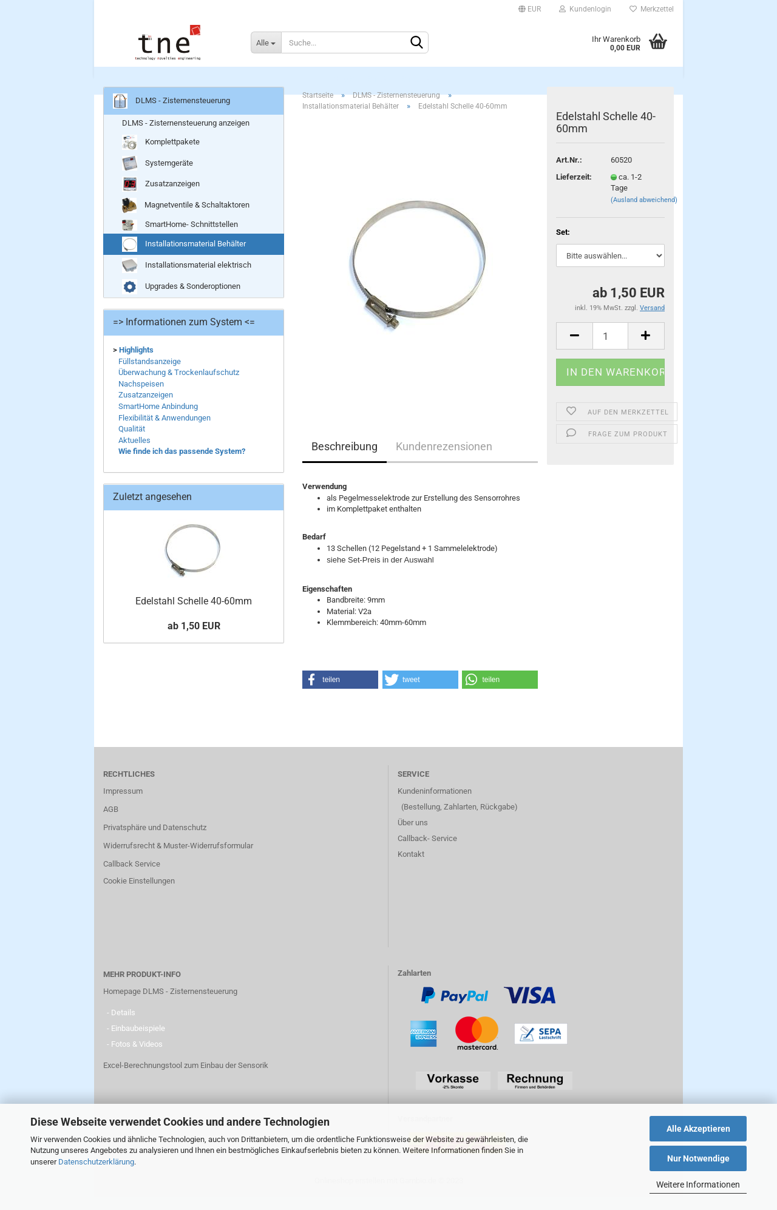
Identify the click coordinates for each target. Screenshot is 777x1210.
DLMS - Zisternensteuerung (389, 79)
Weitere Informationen (698, 1184)
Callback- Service (427, 851)
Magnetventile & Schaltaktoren (185, 219)
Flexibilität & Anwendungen (164, 431)
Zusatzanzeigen (161, 198)
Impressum (123, 804)
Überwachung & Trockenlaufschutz (178, 385)
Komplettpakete (161, 156)
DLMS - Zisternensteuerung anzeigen (185, 136)
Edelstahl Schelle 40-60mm (193, 614)
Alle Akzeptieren (698, 1129)
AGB (110, 822)
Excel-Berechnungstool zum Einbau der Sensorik (185, 1078)
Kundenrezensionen (444, 459)
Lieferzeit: (574, 190)
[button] (340, 693)
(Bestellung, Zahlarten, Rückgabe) (459, 820)
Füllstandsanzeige (149, 374)
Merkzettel (651, 9)
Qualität (131, 442)
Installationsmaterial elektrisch (186, 278)
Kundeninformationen (435, 804)
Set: (563, 245)
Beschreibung (344, 459)
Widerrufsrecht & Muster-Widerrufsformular (178, 859)
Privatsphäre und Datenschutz (154, 840)
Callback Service (131, 877)
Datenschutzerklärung (96, 1161)
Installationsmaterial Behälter (184, 257)
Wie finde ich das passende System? (181, 464)
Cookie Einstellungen (139, 894)
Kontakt (411, 867)
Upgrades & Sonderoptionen (181, 300)
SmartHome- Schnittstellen (180, 239)
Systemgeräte (157, 176)
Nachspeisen (141, 397)
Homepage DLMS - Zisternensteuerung (170, 1004)
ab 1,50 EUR (194, 639)
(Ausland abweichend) (644, 213)
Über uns (413, 835)
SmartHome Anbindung (158, 419)
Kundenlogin (585, 9)
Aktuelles (134, 453)
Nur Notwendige (698, 1158)
